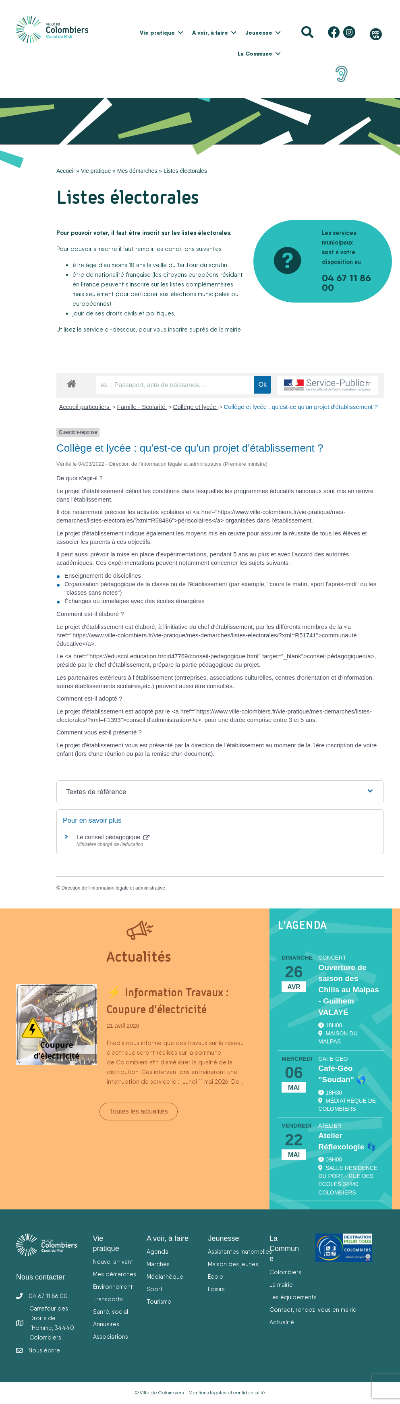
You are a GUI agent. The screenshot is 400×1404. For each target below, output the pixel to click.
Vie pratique (157, 32)
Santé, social (110, 1311)
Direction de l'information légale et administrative (113, 888)
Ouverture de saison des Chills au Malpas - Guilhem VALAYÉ (348, 989)
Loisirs (216, 1289)
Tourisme (159, 1301)
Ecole (215, 1276)
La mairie (281, 1284)
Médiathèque (165, 1276)
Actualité (281, 1322)
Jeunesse (258, 32)
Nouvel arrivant (113, 1261)
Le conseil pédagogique (113, 837)
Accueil (65, 171)
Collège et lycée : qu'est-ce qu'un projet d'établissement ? (300, 406)
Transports (108, 1299)
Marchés (158, 1264)
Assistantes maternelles (240, 1251)
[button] (180, 32)
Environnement (113, 1286)
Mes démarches (137, 171)
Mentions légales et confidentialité (227, 1393)
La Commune (255, 53)
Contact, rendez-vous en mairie (312, 1309)
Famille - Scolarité (142, 406)
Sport (155, 1289)
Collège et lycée (195, 406)
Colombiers (285, 1272)
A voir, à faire (210, 32)
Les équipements (293, 1297)
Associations (110, 1336)
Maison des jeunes (233, 1264)
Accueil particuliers (85, 406)
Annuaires (106, 1324)
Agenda (157, 1251)
